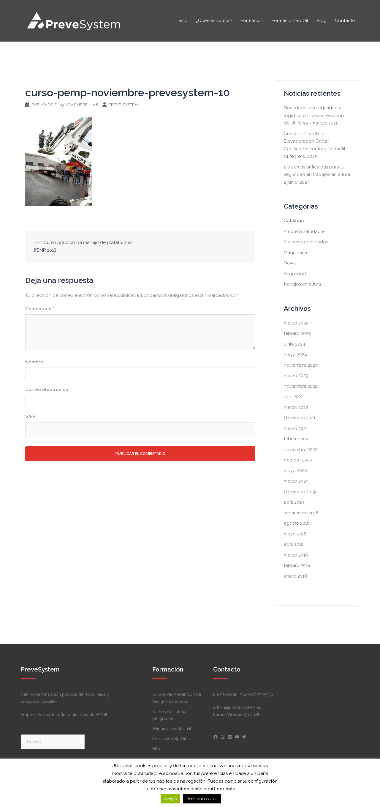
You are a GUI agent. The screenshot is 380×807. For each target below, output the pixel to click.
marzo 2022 (296, 407)
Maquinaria (295, 252)
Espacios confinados (306, 242)
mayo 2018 (295, 534)
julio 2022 (293, 396)
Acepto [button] (170, 799)
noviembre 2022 (300, 386)
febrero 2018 (297, 565)
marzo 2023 (296, 375)
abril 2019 (294, 502)
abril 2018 (294, 544)
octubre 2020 (298, 460)
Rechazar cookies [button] (201, 799)
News (289, 263)
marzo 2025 (296, 323)
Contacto (345, 20)
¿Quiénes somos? (214, 20)
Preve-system (123, 105)
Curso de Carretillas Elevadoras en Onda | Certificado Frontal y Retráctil (314, 141)
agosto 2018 (297, 523)
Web (30, 417)
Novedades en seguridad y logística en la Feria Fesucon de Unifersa (314, 115)
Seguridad (295, 273)
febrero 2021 (297, 439)
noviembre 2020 (301, 449)
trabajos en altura (302, 284)
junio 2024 (294, 344)
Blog (321, 20)
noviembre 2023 (300, 365)
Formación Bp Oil (290, 20)
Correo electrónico (46, 389)
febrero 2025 (297, 333)
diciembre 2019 (300, 491)
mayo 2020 (295, 470)
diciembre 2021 (299, 417)
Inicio (182, 20)
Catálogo (294, 220)
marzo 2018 (296, 555)
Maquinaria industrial (171, 728)
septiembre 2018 (301, 513)
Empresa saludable (304, 231)
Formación (252, 20)
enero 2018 (295, 576)
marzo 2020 (296, 481)
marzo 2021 (296, 428)
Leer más (224, 789)
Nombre (34, 362)
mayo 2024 (295, 354)
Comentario (39, 308)
